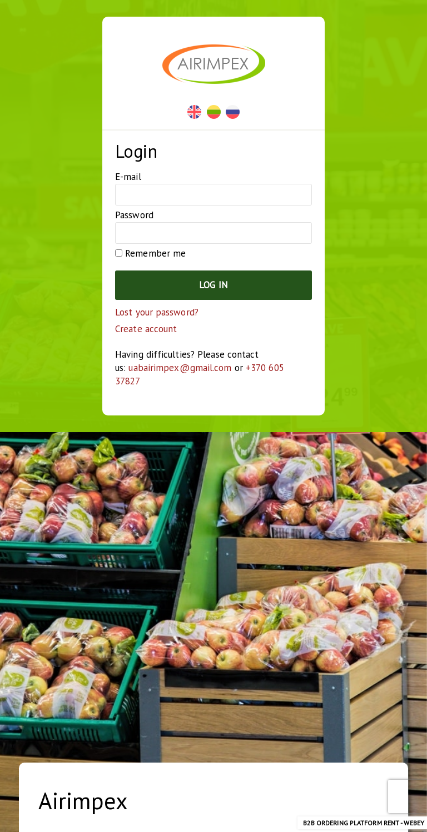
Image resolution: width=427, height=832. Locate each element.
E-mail (128, 177)
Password (134, 215)
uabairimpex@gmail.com (179, 368)
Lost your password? (156, 312)
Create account (146, 329)
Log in (213, 285)
